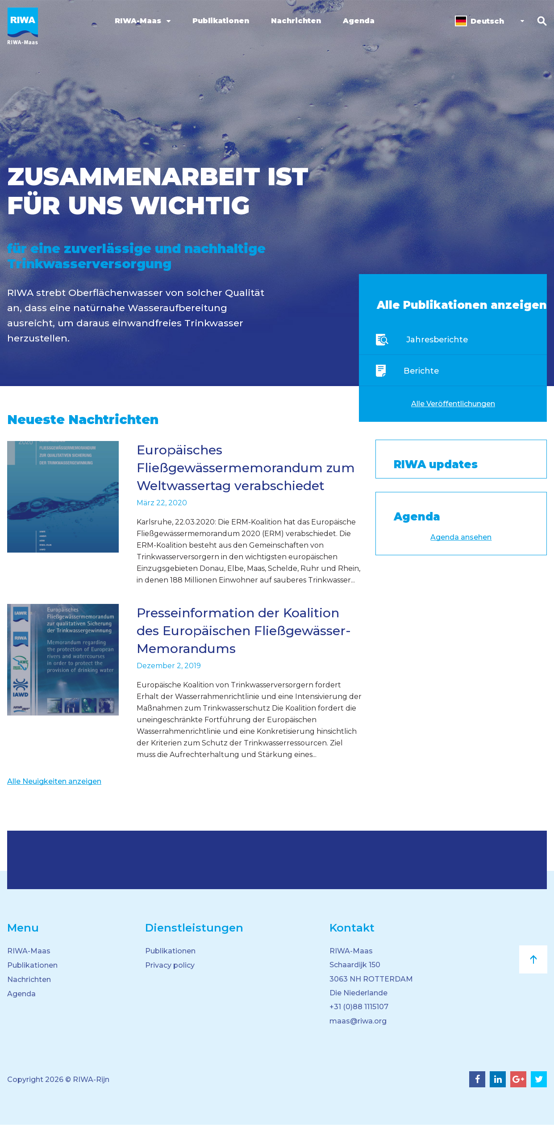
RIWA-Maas (136, 21)
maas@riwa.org (358, 1040)
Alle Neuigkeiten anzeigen (54, 799)
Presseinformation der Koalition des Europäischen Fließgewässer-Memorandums (244, 648)
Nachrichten (294, 21)
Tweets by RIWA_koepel (419, 474)
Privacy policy (170, 983)
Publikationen (219, 21)
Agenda (357, 21)
